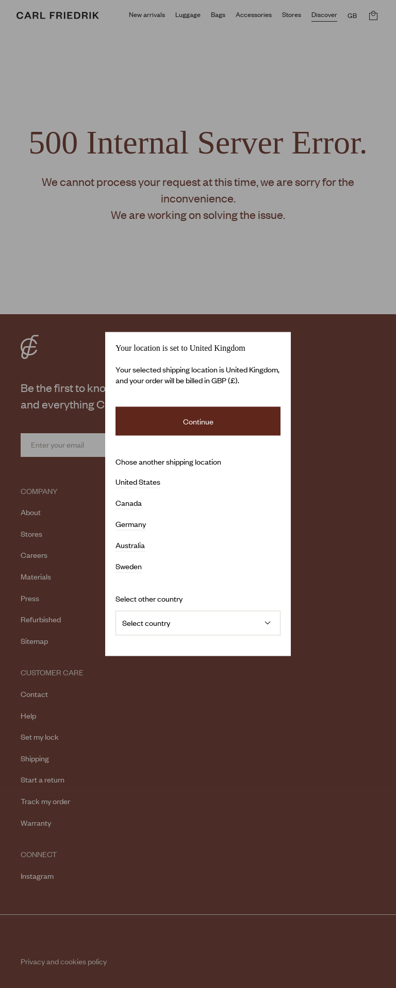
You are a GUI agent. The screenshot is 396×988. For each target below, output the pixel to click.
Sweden (129, 566)
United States (138, 482)
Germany (131, 524)
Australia (130, 545)
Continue (198, 421)
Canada (129, 503)
